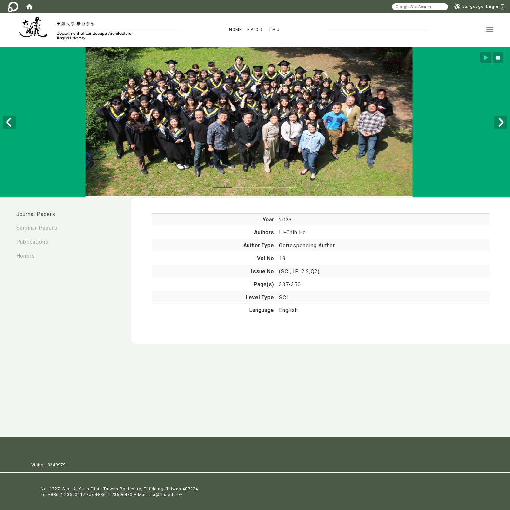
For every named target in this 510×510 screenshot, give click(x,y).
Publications (32, 242)
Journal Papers (35, 214)
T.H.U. (275, 29)
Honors (25, 256)
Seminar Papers (36, 228)
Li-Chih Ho (292, 232)
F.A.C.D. (255, 29)
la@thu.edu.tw (167, 494)
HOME (235, 29)
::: (7, 211)
